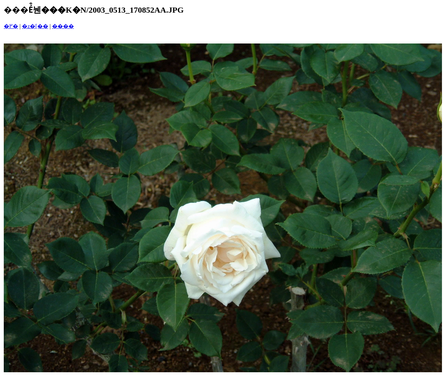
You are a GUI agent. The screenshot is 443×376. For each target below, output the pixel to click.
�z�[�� (35, 26)
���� (63, 26)
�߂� (11, 26)
